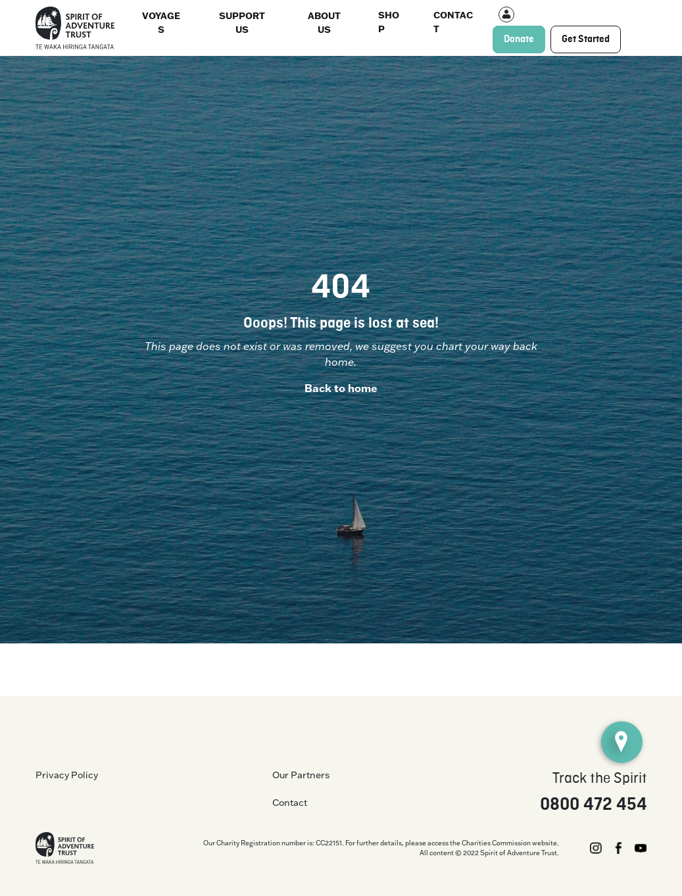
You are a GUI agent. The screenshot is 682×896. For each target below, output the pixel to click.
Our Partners (300, 775)
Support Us (242, 22)
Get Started (586, 39)
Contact (453, 22)
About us (324, 22)
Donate (519, 39)
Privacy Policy (67, 775)
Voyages (161, 22)
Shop (388, 22)
